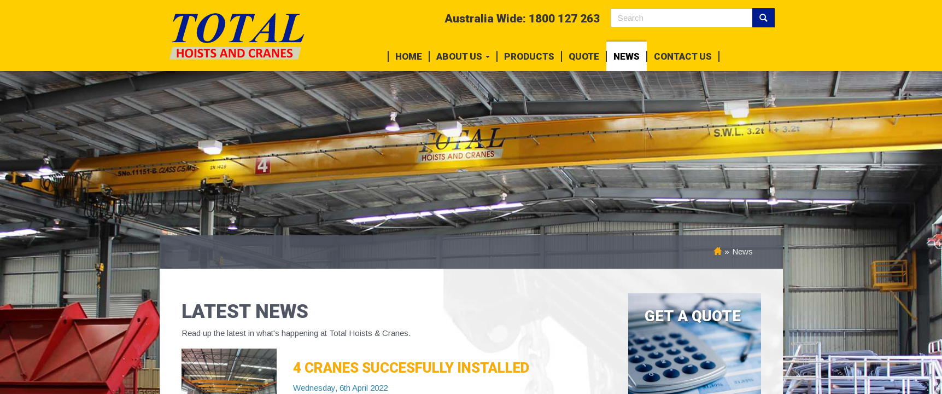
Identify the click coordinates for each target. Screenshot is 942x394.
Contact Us (683, 56)
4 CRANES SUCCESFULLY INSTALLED (411, 368)
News (626, 56)
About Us (463, 56)
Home (408, 56)
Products (529, 56)
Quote (584, 56)
